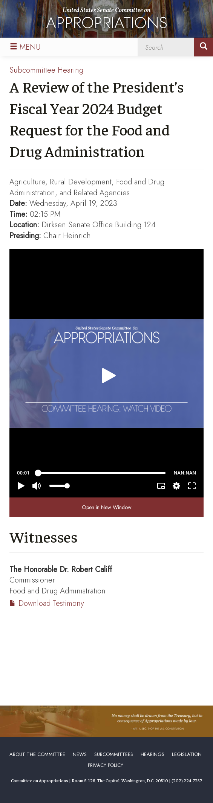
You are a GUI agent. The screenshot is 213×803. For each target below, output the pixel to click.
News (80, 754)
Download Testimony (51, 603)
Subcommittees (113, 754)
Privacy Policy (105, 765)
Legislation (187, 754)
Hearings (152, 754)
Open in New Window (107, 507)
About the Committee (37, 754)
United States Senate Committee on (106, 20)
